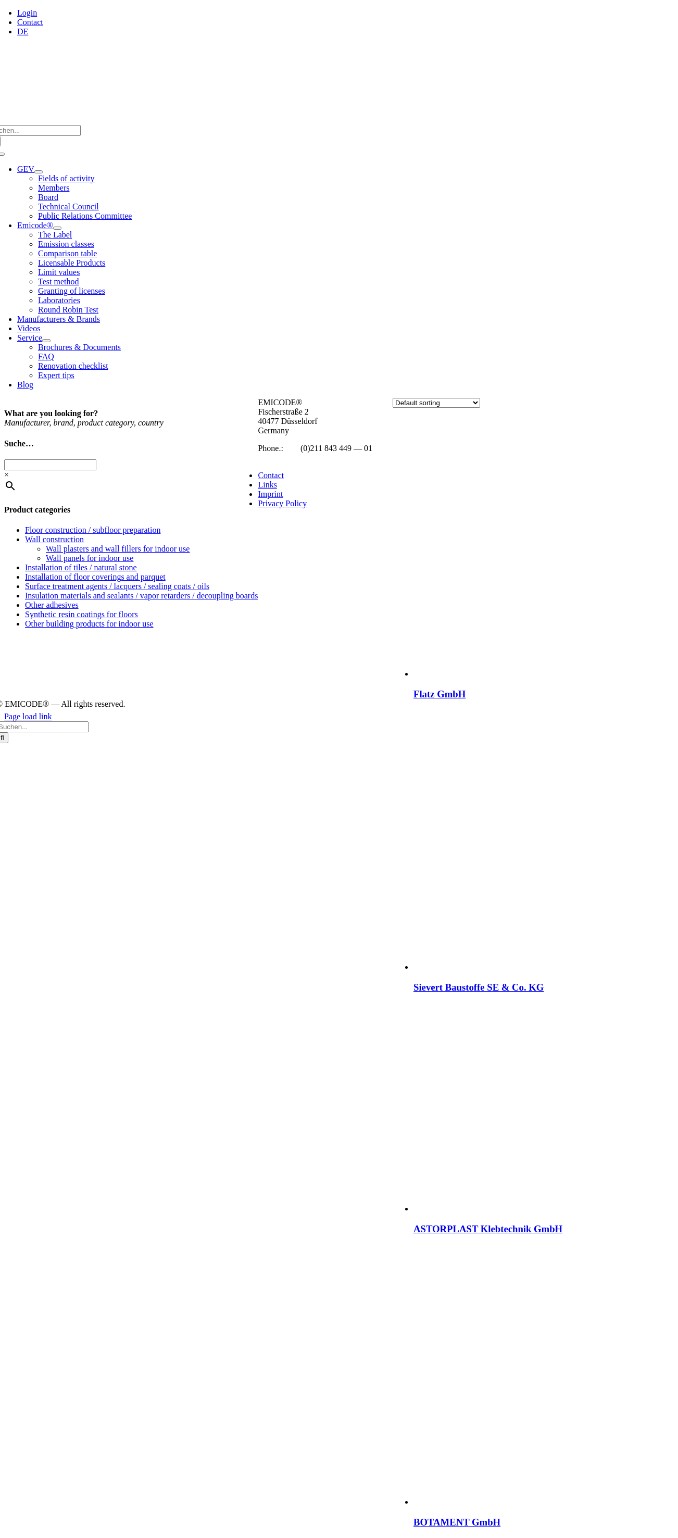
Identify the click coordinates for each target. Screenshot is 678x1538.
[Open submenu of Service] (46, 340)
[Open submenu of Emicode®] (57, 228)
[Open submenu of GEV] (38, 171)
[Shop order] (436, 403)
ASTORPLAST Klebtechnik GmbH (487, 1228)
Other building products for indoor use (89, 623)
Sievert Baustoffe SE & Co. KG (478, 987)
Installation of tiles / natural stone (81, 567)
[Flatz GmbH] (543, 673)
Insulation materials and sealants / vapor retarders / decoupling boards (141, 595)
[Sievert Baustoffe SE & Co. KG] (543, 966)
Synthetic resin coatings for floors (81, 614)
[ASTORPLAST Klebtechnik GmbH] (517, 1208)
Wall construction (54, 539)
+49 (291, 448)
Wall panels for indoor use (89, 558)
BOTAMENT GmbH (456, 1522)
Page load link (28, 716)
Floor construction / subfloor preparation (92, 530)
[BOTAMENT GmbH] (543, 1501)
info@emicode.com (290, 457)
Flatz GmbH (439, 694)
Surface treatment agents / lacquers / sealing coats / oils (117, 586)
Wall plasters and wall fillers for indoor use (118, 548)
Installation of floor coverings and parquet (95, 576)
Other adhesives (52, 605)
